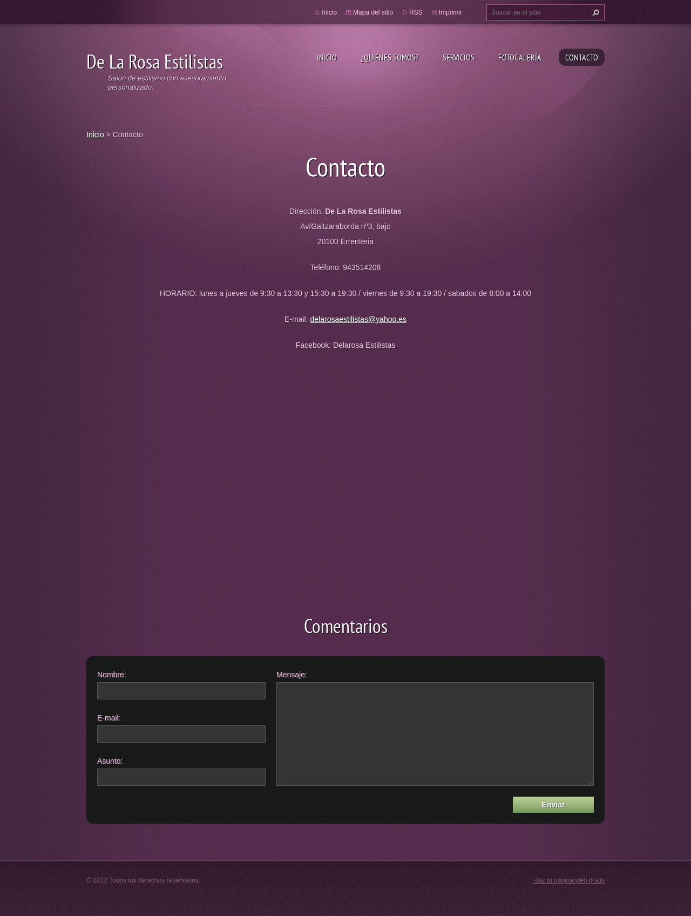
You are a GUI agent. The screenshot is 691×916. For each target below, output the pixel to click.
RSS (416, 12)
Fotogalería (519, 57)
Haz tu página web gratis (569, 880)
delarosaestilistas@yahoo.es (358, 319)
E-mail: (109, 717)
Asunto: (110, 761)
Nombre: (111, 674)
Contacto (581, 57)
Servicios (459, 57)
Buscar (594, 12)
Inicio (327, 57)
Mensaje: (291, 674)
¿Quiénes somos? (390, 57)
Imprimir (450, 12)
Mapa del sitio (373, 12)
